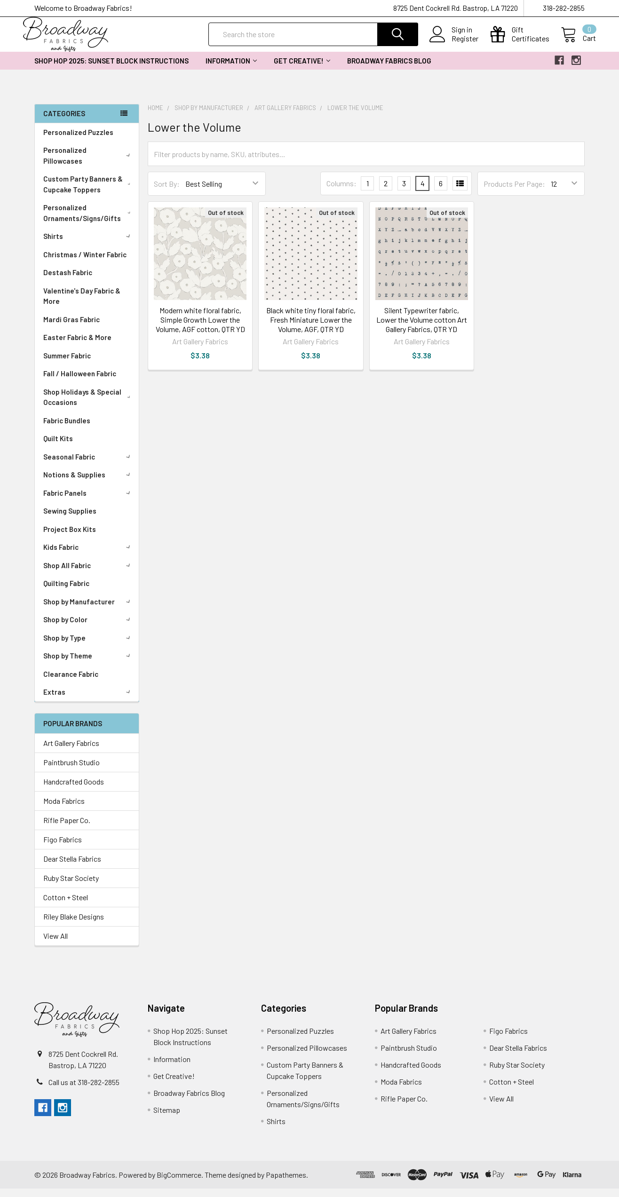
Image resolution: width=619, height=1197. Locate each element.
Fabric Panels (88, 501)
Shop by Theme (88, 664)
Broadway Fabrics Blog (389, 69)
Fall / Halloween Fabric (79, 382)
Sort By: (167, 192)
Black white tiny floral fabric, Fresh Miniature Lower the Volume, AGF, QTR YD (311, 328)
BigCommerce (179, 1183)
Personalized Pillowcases (88, 164)
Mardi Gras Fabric (71, 328)
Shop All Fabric (88, 574)
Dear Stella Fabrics (72, 867)
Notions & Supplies (88, 483)
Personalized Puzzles (78, 140)
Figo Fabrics (62, 847)
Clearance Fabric (70, 682)
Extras (88, 700)
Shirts (88, 244)
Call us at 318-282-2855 (83, 1090)
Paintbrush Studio (71, 770)
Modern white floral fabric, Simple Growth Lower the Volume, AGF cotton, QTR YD (200, 328)
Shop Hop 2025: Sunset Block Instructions (111, 69)
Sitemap (166, 1118)
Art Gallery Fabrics (71, 751)
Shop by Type (88, 646)
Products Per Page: (514, 192)
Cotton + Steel (65, 905)
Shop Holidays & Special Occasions (89, 405)
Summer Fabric (67, 364)
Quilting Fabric (66, 591)
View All (55, 944)
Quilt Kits (58, 447)
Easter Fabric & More (77, 345)
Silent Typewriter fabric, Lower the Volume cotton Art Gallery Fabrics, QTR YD (421, 328)
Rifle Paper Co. (66, 828)
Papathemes (286, 1183)
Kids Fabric (88, 555)
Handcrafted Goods (73, 789)
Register (453, 44)
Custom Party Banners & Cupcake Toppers (89, 192)
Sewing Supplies (69, 519)
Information (231, 69)
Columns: (341, 191)
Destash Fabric (67, 281)
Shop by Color (88, 628)
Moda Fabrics (64, 809)
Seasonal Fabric (88, 465)
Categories (64, 122)
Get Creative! (302, 69)
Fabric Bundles (66, 429)
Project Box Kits (69, 537)
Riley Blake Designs (73, 924)
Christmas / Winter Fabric (85, 263)
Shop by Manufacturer (88, 610)
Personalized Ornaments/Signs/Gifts (89, 221)
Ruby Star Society (71, 886)
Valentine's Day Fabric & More (81, 304)
